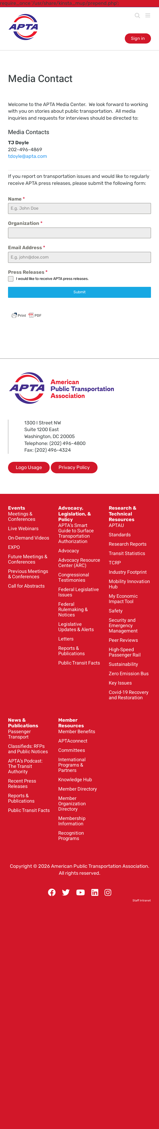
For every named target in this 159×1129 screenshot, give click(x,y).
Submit (79, 292)
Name (16, 199)
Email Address (26, 248)
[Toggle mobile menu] (148, 15)
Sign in (138, 38)
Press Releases (28, 272)
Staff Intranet (142, 900)
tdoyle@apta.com (27, 156)
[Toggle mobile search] (137, 15)
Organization (25, 223)
